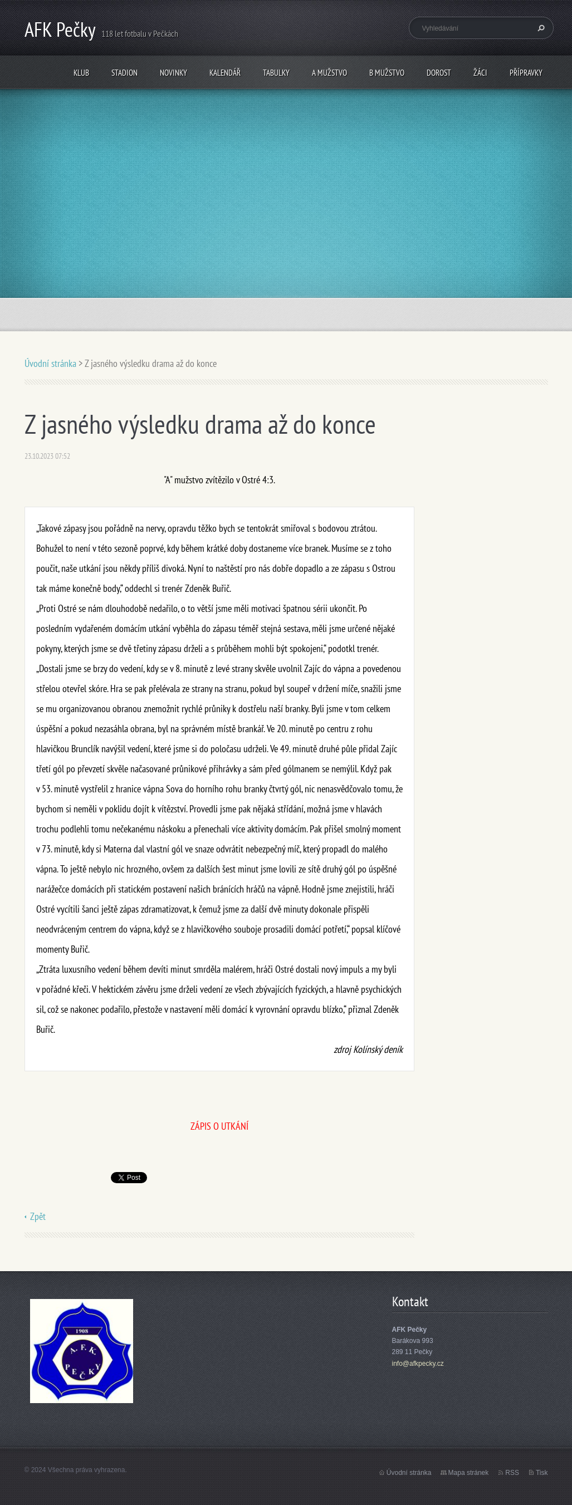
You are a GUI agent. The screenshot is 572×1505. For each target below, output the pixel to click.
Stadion (124, 72)
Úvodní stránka (50, 363)
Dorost (439, 72)
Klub (81, 72)
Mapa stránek (468, 1473)
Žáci (480, 72)
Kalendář (225, 72)
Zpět (38, 1216)
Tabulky (276, 72)
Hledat (539, 27)
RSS (512, 1473)
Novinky (173, 72)
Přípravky (526, 72)
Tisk (542, 1473)
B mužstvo (386, 72)
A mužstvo (329, 72)
